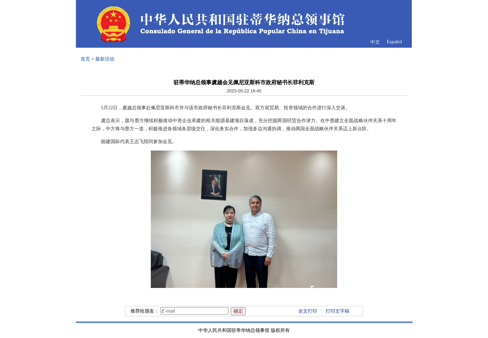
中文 (375, 42)
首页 (85, 59)
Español (394, 41)
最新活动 (104, 59)
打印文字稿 (337, 311)
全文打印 (307, 311)
